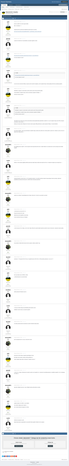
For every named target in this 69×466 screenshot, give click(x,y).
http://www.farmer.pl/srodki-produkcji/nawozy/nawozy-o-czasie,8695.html (26, 55)
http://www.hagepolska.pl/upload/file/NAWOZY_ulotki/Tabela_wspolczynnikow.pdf (28, 31)
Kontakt (37, 462)
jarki (12, 13)
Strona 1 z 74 (19, 18)
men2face (8, 289)
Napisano (18, 21)
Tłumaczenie (32, 462)
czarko (8, 70)
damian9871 (8, 144)
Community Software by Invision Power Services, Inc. (34, 464)
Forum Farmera (6, 2)
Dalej (13, 18)
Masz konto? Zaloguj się (56, 1)
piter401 (8, 38)
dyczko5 (8, 257)
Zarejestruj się (64, 1)
